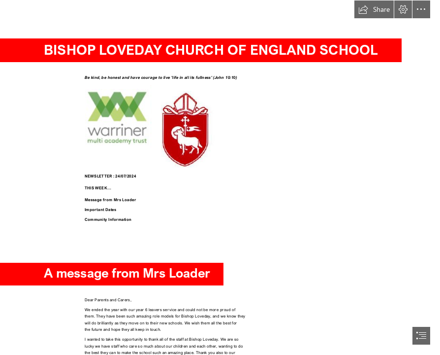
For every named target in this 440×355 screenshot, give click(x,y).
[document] (220, 177)
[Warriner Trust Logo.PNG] (118, 117)
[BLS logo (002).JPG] (185, 127)
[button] (374, 9)
